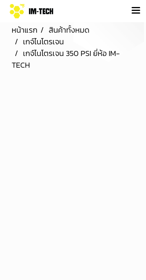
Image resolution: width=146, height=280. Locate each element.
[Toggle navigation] (135, 10)
